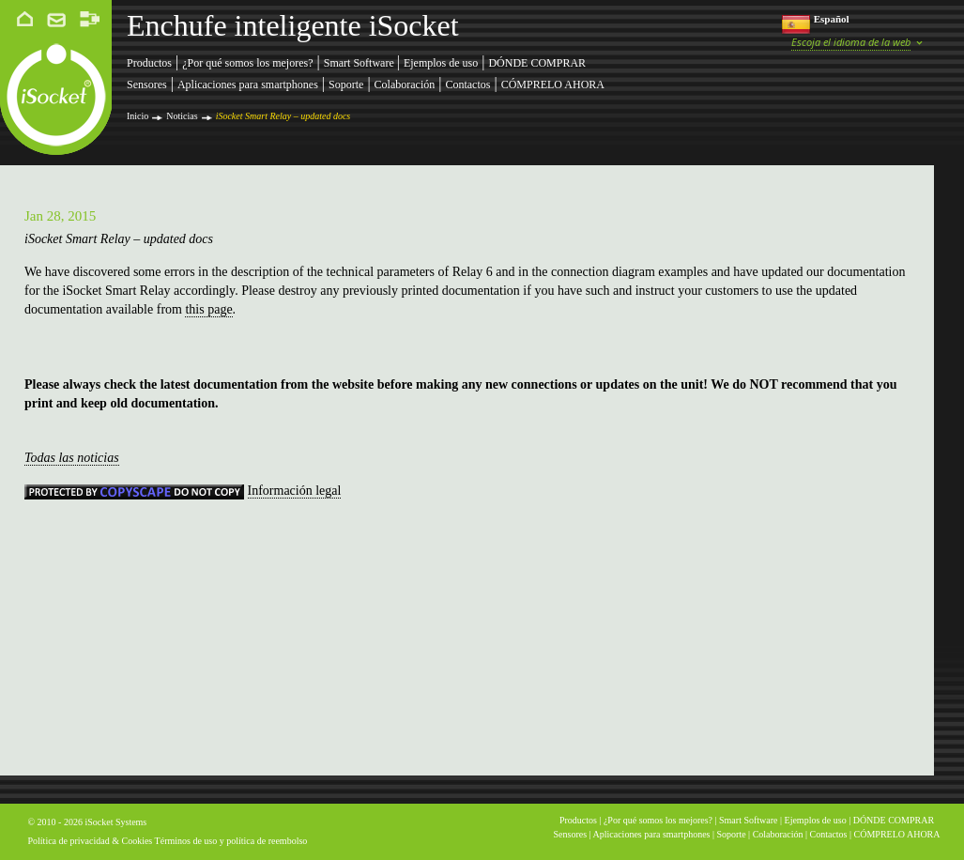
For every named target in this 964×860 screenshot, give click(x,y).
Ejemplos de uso (441, 62)
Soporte (346, 84)
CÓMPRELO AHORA (552, 84)
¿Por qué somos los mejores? (247, 62)
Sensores (147, 84)
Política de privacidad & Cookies (90, 841)
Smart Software (360, 62)
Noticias (181, 116)
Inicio (137, 116)
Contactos (467, 84)
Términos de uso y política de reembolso (231, 841)
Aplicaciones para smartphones (247, 84)
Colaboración (405, 84)
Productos (149, 62)
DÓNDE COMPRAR (537, 62)
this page (208, 309)
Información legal (295, 491)
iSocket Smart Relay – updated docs (283, 116)
